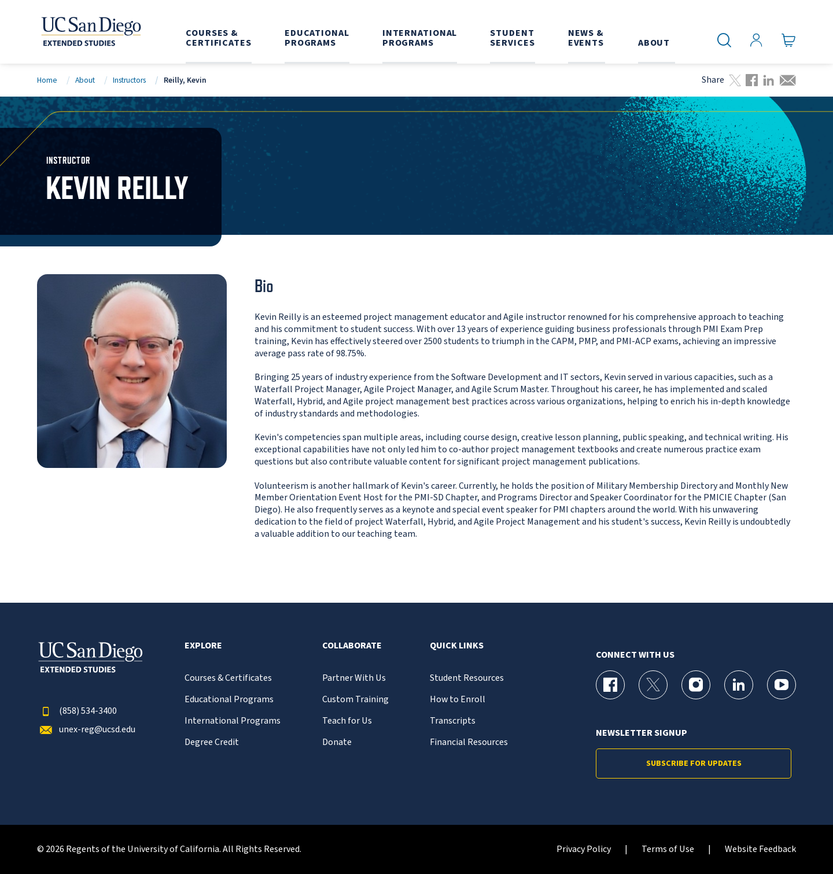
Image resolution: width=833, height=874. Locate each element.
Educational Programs (229, 700)
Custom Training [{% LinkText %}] (355, 700)
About (85, 80)
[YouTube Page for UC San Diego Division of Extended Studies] (781, 684)
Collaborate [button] (352, 646)
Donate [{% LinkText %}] (337, 742)
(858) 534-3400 (77, 711)
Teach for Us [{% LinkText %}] (347, 721)
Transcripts (453, 721)
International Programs (233, 721)
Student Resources (467, 678)
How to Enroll (457, 700)
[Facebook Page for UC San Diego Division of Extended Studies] (610, 684)
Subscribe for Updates (694, 763)
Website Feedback (760, 849)
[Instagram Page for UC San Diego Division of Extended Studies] (695, 684)
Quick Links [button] (457, 646)
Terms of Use (668, 849)
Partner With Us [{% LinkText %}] (354, 678)
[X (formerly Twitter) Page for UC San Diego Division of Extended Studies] (653, 684)
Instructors (129, 80)
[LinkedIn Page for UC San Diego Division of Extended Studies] (738, 684)
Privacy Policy (583, 849)
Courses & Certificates (228, 678)
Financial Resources (469, 742)
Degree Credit (212, 742)
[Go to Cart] (789, 40)
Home (47, 80)
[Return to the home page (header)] (90, 32)
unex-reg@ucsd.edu (86, 730)
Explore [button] (203, 646)
